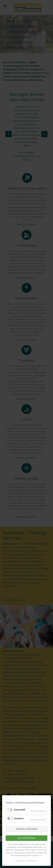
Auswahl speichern (26, 828)
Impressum (20, 860)
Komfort (19, 818)
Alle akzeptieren (26, 838)
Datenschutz (32, 860)
